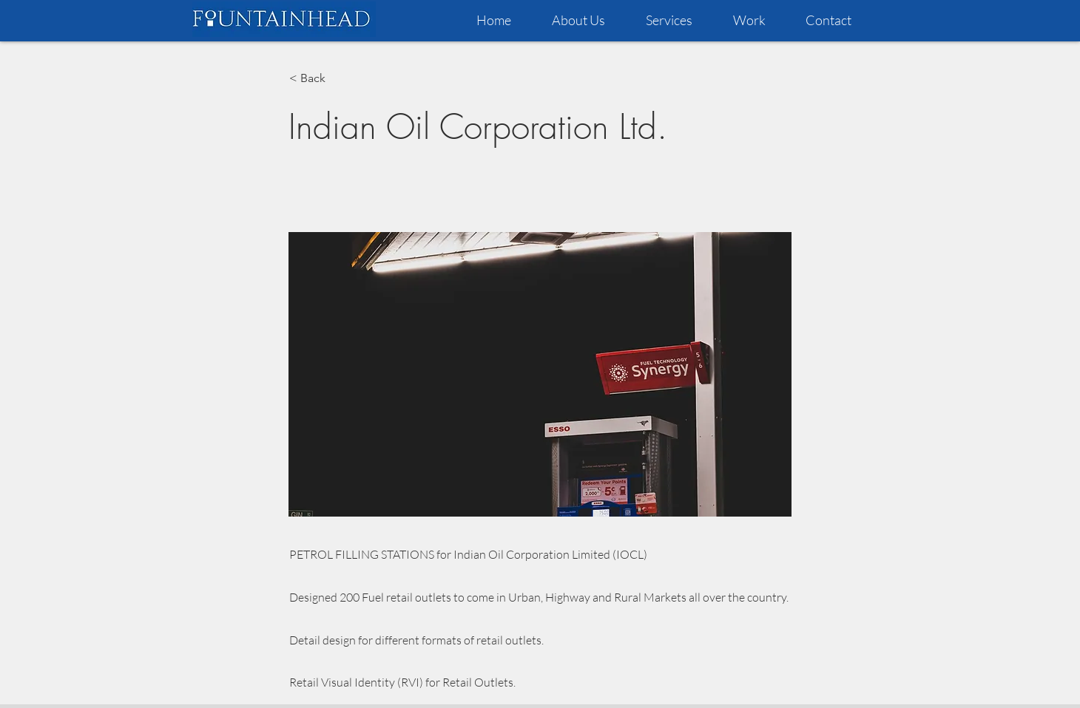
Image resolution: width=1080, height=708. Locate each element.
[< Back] (338, 78)
